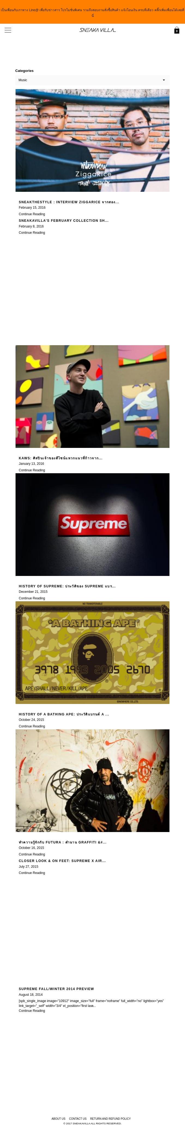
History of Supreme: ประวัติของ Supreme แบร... (67, 586)
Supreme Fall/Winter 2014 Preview (56, 989)
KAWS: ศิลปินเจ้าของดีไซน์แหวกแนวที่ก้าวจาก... (61, 458)
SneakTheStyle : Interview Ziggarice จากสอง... (69, 202)
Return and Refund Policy (110, 1118)
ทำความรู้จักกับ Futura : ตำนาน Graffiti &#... (63, 842)
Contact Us (77, 1118)
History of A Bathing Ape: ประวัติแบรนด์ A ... (64, 714)
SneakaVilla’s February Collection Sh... (64, 220)
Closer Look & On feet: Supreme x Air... (62, 861)
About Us (58, 1118)
